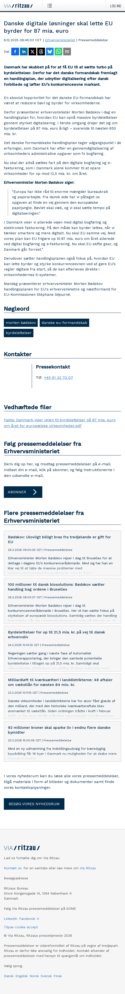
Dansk (8, 980)
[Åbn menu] (50, 5)
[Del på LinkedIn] (24, 52)
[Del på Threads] (41, 52)
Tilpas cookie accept (21, 931)
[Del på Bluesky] (50, 52)
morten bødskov (21, 322)
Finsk (58, 980)
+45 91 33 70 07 (58, 377)
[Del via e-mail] (67, 52)
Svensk (46, 980)
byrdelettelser (18, 332)
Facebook (27, 922)
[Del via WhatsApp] (58, 52)
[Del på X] (32, 52)
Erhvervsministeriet (60, 40)
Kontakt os (13, 872)
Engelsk (21, 980)
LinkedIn (10, 922)
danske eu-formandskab (64, 322)
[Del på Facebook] (15, 52)
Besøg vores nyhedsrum (34, 807)
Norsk (34, 980)
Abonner (23, 492)
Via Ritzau (88, 872)
